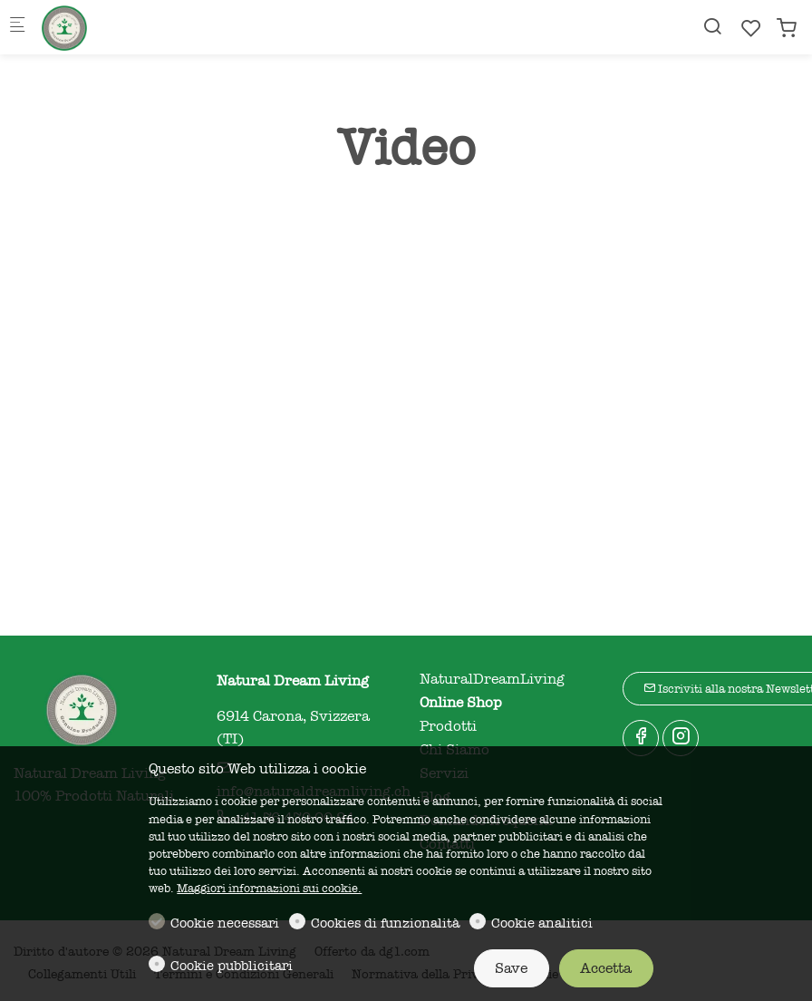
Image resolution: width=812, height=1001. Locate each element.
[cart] (786, 28)
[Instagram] (680, 738)
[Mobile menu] (17, 28)
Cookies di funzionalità (385, 923)
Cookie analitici (542, 923)
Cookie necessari (224, 923)
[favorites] (751, 28)
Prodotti (448, 726)
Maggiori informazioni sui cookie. (269, 888)
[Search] (712, 26)
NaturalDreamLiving (492, 679)
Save (511, 968)
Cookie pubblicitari (231, 965)
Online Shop (461, 703)
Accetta (606, 968)
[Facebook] (641, 738)
